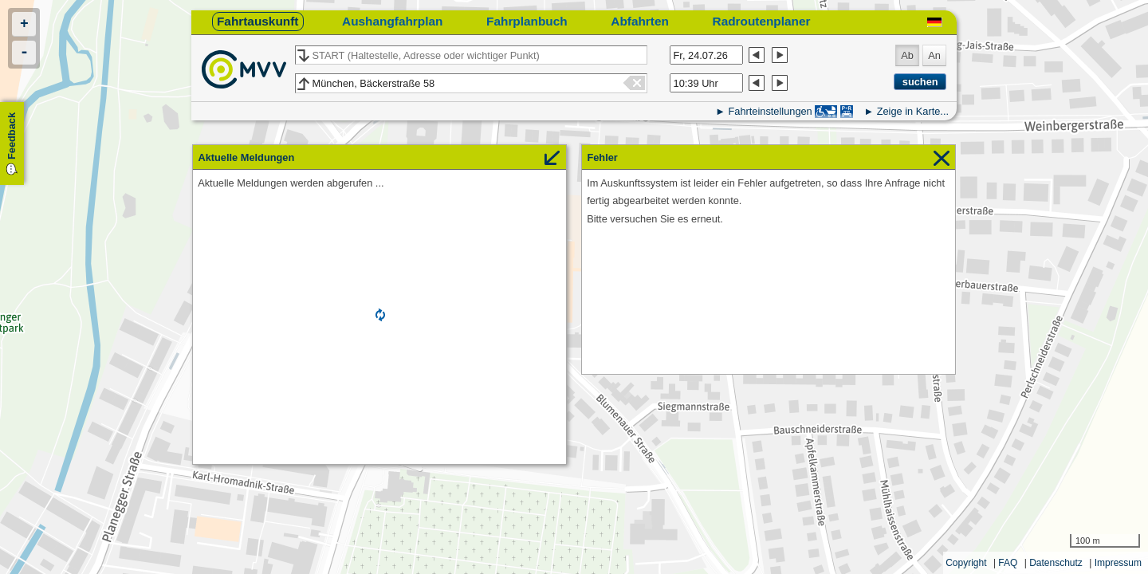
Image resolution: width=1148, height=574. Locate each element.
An (934, 55)
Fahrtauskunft (257, 21)
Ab (907, 55)
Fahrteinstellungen (770, 111)
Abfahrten (640, 21)
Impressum (1118, 562)
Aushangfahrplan (392, 21)
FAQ (1007, 562)
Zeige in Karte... (913, 111)
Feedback (12, 135)
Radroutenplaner (762, 21)
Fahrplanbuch (527, 21)
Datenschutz (1056, 562)
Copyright (966, 562)
